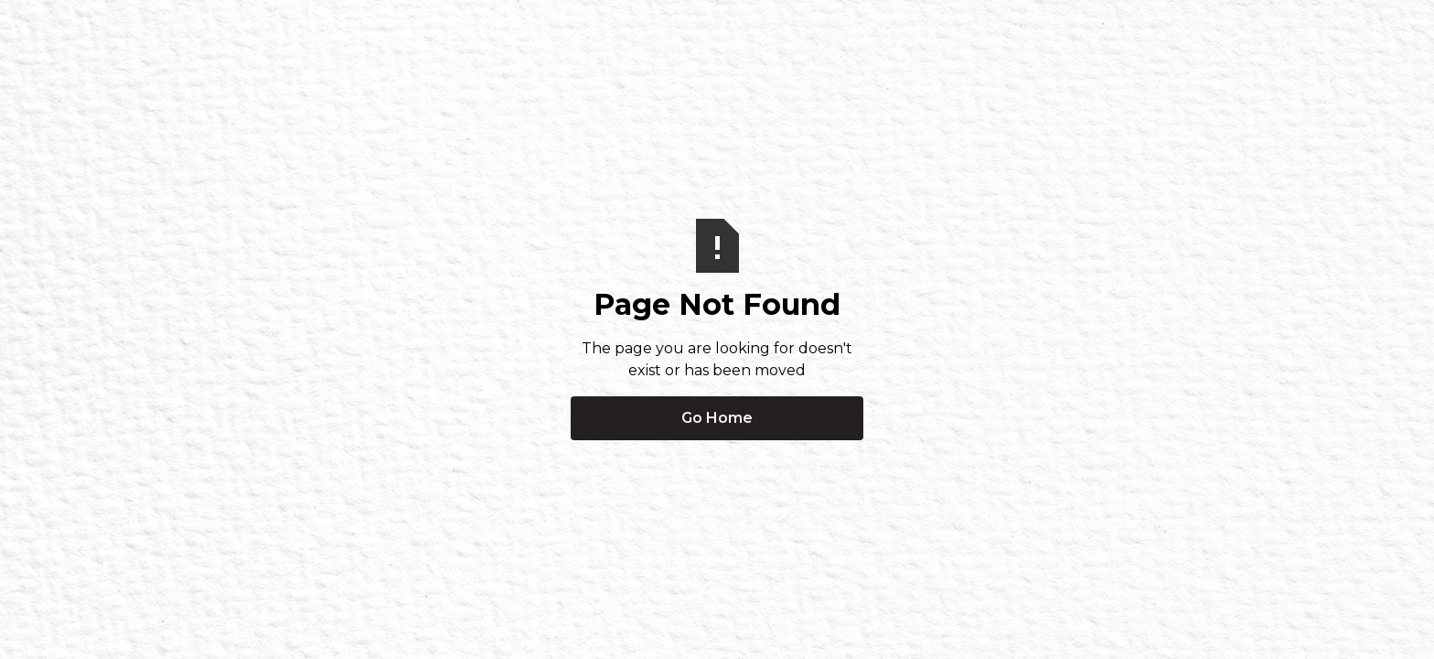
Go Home (717, 418)
